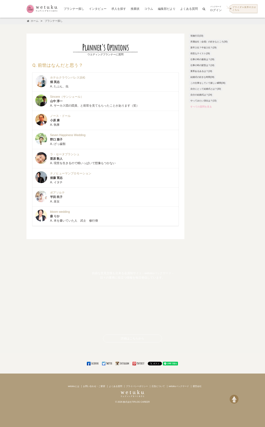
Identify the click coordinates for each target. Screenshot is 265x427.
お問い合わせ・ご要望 (94, 386)
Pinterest (138, 363)
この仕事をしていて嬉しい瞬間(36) (207, 83)
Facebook (93, 363)
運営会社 (197, 386)
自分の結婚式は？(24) (201, 94)
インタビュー (98, 8)
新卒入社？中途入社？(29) (203, 47)
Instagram (123, 363)
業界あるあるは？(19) (201, 71)
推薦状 (135, 8)
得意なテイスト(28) (200, 53)
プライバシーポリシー (137, 386)
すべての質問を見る (201, 106)
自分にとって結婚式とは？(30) (205, 89)
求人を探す (118, 8)
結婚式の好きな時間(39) (202, 77)
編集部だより (167, 8)
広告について (158, 386)
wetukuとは (73, 386)
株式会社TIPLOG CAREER (136, 402)
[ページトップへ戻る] (234, 399)
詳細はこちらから (132, 338)
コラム (148, 8)
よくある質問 (189, 8)
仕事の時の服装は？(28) (202, 59)
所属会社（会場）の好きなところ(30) (208, 41)
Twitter (107, 363)
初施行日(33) (196, 35)
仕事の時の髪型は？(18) (202, 65)
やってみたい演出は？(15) (203, 100)
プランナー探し (74, 8)
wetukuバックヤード (179, 386)
